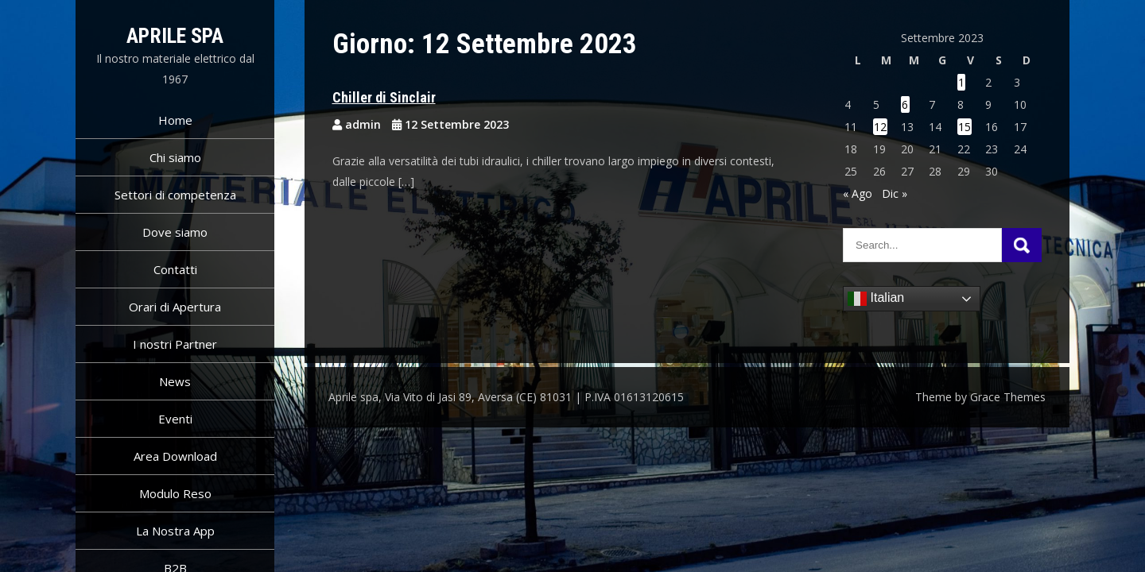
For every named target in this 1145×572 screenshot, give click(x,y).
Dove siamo (175, 232)
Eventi (175, 419)
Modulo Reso (175, 493)
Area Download (175, 456)
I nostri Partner (175, 344)
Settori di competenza (175, 195)
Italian (876, 298)
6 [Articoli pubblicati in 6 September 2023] (905, 104)
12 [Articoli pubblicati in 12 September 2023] (880, 126)
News (175, 381)
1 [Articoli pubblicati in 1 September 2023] (961, 82)
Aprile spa (174, 36)
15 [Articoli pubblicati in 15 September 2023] (964, 126)
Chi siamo (175, 157)
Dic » (894, 193)
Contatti (175, 269)
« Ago (857, 193)
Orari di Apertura (175, 307)
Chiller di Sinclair (384, 97)
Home (175, 120)
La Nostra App (175, 531)
